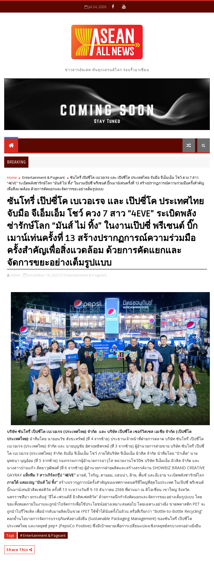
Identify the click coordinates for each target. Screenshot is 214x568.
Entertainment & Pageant (43, 177)
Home (12, 177)
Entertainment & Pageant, (85, 275)
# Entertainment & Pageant (42, 535)
